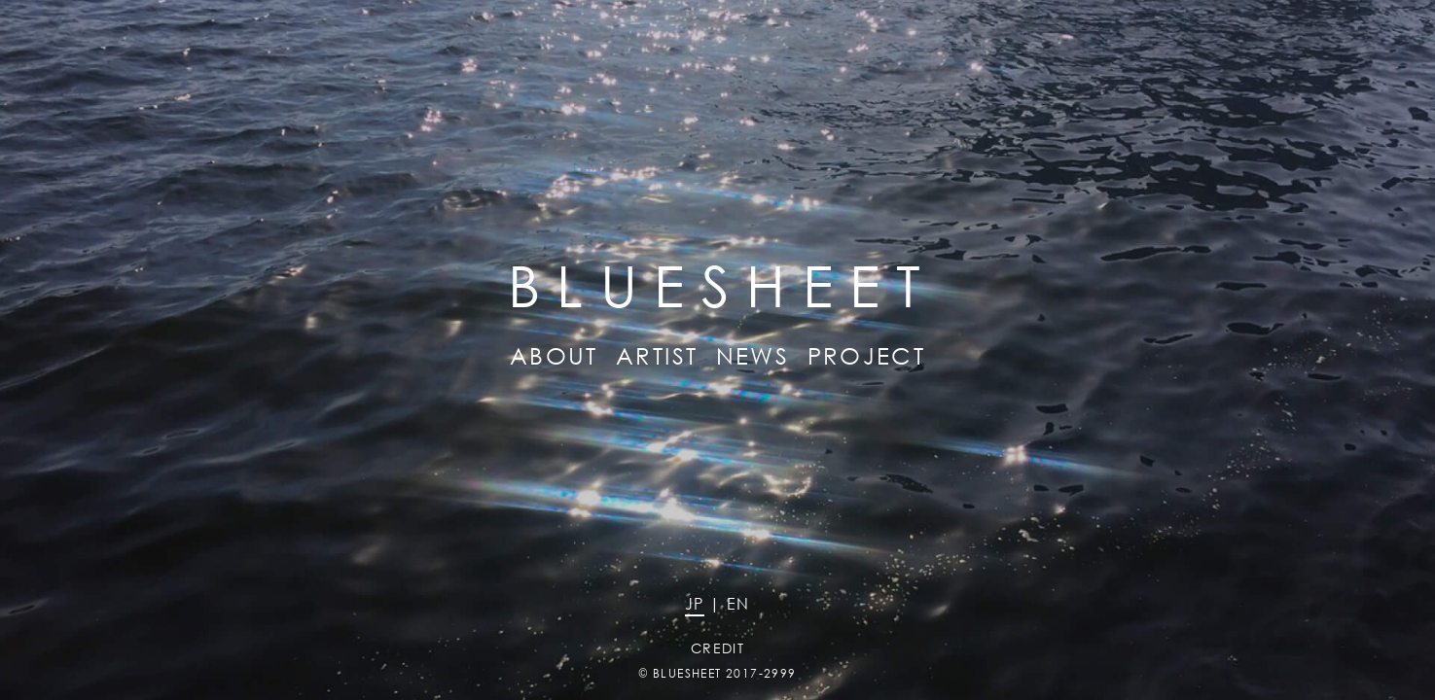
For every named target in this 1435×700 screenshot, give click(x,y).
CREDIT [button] (717, 648)
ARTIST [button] (657, 354)
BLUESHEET (687, 673)
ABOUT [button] (554, 354)
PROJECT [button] (866, 354)
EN (738, 603)
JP (694, 603)
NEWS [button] (753, 354)
